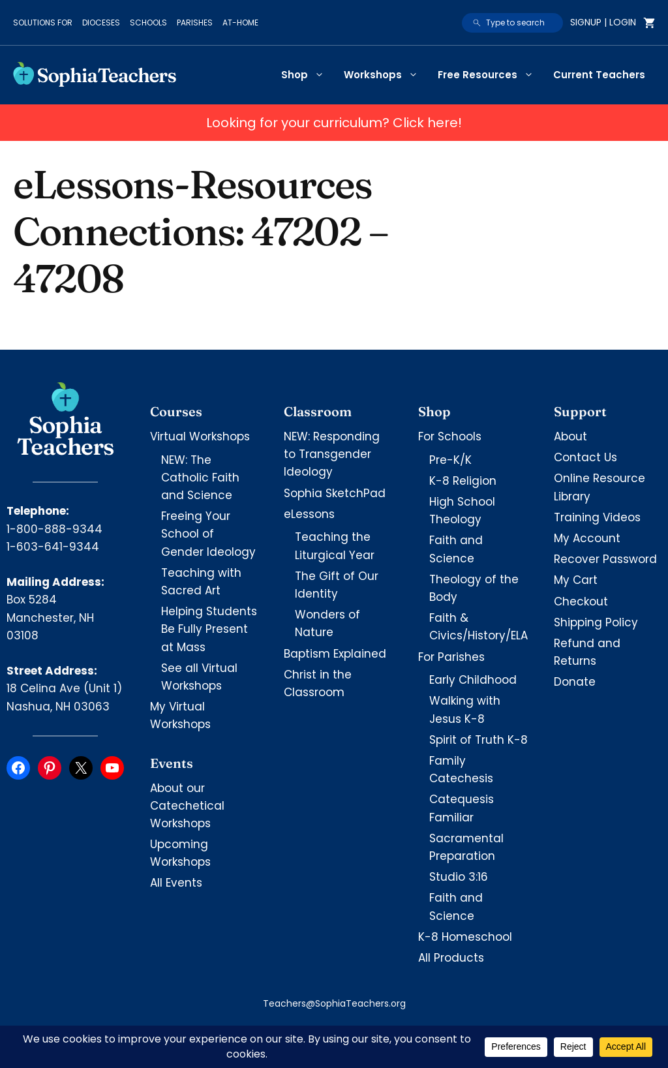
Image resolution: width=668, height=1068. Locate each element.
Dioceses (101, 22)
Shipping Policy (596, 622)
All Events (176, 883)
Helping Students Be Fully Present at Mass (209, 628)
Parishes (195, 22)
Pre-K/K (450, 460)
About (570, 436)
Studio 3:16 (458, 877)
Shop (307, 75)
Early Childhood (473, 680)
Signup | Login (603, 22)
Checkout (581, 601)
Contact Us (585, 457)
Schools (148, 22)
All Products (451, 958)
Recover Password (605, 559)
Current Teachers (599, 75)
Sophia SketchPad (335, 493)
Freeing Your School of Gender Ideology (208, 533)
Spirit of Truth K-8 (478, 740)
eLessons (309, 514)
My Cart (576, 580)
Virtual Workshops (200, 436)
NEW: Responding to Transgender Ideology (332, 454)
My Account (587, 538)
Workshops (386, 75)
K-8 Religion (462, 481)
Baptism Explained (335, 654)
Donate (575, 682)
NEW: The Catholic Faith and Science (200, 477)
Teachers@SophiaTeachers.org (334, 1003)
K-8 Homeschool (465, 937)
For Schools (449, 436)
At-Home (240, 22)
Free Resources (490, 75)
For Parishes (451, 657)
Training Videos (597, 517)
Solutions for (42, 22)
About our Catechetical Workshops (187, 805)
